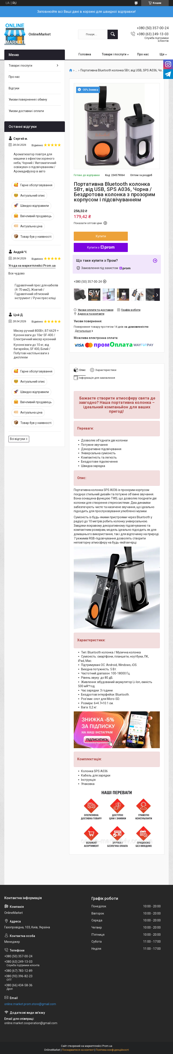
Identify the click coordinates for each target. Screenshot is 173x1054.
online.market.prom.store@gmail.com (30, 1004)
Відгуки (14, 88)
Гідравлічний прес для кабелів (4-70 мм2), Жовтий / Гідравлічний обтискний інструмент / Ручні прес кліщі (36, 292)
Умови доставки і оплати (26, 111)
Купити (101, 236)
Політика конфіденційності (112, 1049)
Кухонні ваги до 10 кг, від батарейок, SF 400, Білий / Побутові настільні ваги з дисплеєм (32, 351)
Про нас (143, 54)
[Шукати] (112, 34)
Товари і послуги (114, 54)
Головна (84, 54)
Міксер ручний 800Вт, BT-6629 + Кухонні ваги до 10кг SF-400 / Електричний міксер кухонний (36, 335)
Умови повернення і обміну (28, 99)
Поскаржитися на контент (78, 1049)
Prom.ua (107, 1046)
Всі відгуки (17, 439)
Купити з (101, 247)
